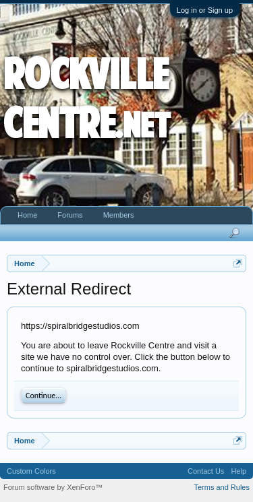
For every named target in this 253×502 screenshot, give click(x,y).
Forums (69, 215)
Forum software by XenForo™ (53, 487)
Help (238, 471)
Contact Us (206, 471)
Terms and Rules (222, 487)
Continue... (43, 395)
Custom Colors (31, 471)
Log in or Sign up (205, 10)
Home (27, 215)
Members (118, 215)
